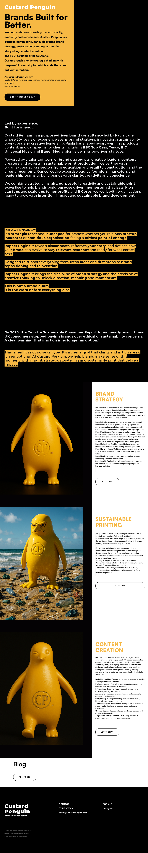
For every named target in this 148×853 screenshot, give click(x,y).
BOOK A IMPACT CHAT (22, 97)
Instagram (108, 808)
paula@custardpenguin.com (73, 812)
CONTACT (73, 809)
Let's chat (107, 481)
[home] (30, 6)
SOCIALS (108, 806)
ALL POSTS (25, 777)
